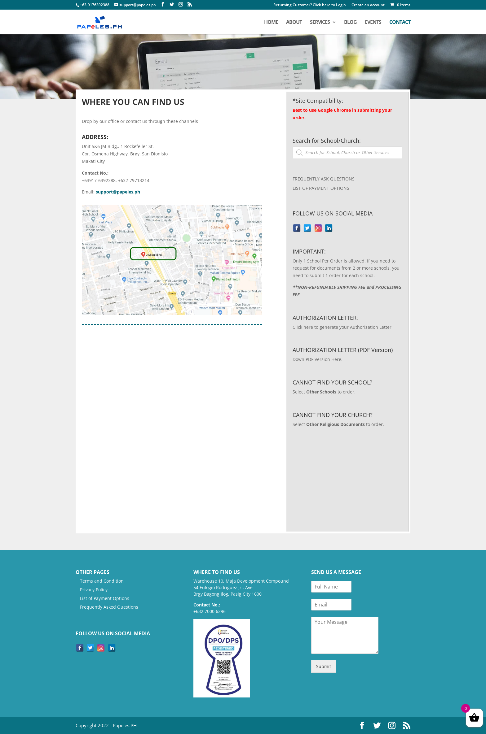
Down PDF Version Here (317, 359)
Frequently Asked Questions (109, 607)
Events (373, 22)
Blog (350, 22)
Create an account (368, 5)
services (320, 22)
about (294, 22)
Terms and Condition (102, 581)
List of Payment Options (104, 598)
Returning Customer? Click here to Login (309, 5)
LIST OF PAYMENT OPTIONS (321, 188)
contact (399, 22)
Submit (323, 666)
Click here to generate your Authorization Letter (342, 327)
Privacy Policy (94, 590)
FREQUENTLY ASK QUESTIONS (324, 179)
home (271, 22)
